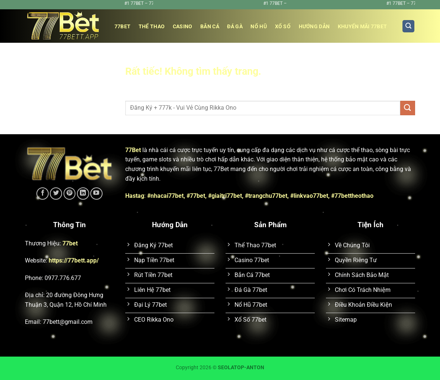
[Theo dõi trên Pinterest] (70, 193)
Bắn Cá (209, 27)
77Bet (133, 150)
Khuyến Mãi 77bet (362, 27)
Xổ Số (283, 27)
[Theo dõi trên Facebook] (42, 193)
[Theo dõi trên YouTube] (96, 193)
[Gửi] (407, 108)
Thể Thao (152, 27)
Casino (182, 27)
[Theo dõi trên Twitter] (56, 193)
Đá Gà (234, 27)
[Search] (408, 26)
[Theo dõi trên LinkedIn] (83, 193)
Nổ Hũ (258, 27)
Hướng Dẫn (314, 27)
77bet (122, 27)
